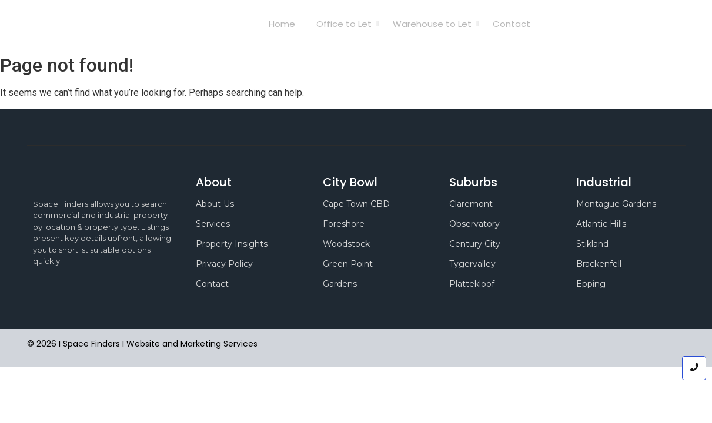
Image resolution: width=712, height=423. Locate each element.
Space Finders (126, 24)
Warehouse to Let (434, 24)
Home (282, 24)
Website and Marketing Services (192, 344)
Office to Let (346, 24)
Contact (511, 24)
